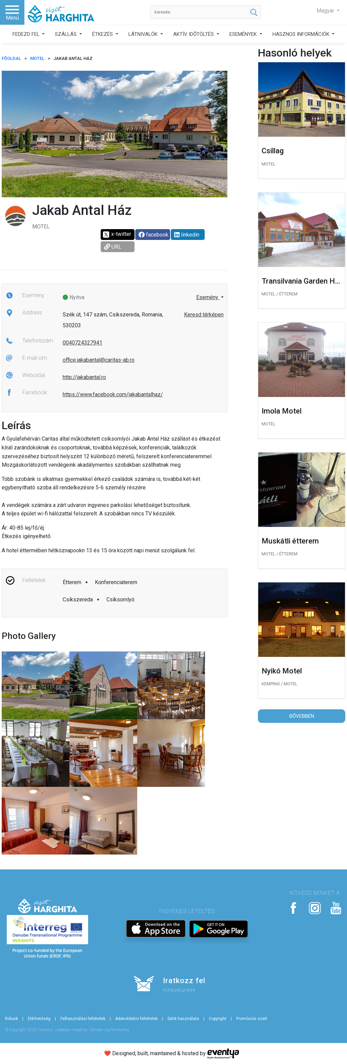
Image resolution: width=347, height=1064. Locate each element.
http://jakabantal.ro (84, 377)
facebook (153, 234)
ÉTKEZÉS (103, 34)
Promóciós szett (251, 1018)
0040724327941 (82, 342)
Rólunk (11, 1018)
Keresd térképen (204, 314)
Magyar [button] (326, 10)
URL (112, 247)
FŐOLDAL (11, 58)
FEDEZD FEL (27, 34)
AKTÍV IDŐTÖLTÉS (194, 34)
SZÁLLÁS (66, 34)
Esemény (208, 297)
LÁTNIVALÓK (143, 34)
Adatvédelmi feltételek (136, 1018)
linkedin (186, 234)
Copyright (217, 1018)
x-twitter (116, 234)
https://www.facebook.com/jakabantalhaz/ (113, 394)
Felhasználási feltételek (82, 1018)
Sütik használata (183, 1018)
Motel (37, 58)
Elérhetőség (39, 1018)
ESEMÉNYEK (243, 34)
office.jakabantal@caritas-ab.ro (99, 360)
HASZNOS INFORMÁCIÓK (301, 34)
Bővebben (301, 716)
